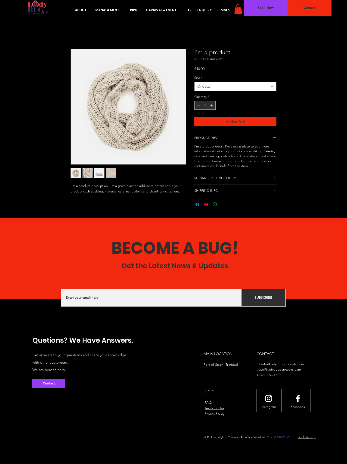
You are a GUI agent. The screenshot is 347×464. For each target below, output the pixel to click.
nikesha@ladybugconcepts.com (280, 364)
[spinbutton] (205, 105)
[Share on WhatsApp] (215, 204)
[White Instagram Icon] (268, 398)
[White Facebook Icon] (298, 398)
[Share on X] (223, 204)
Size (198, 78)
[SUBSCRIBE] (263, 298)
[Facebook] (297, 407)
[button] (238, 9)
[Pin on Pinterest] (206, 204)
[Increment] (212, 105)
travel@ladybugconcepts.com (279, 369)
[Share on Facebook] (197, 204)
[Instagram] (268, 407)
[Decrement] (198, 105)
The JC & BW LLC (278, 437)
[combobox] (235, 86)
